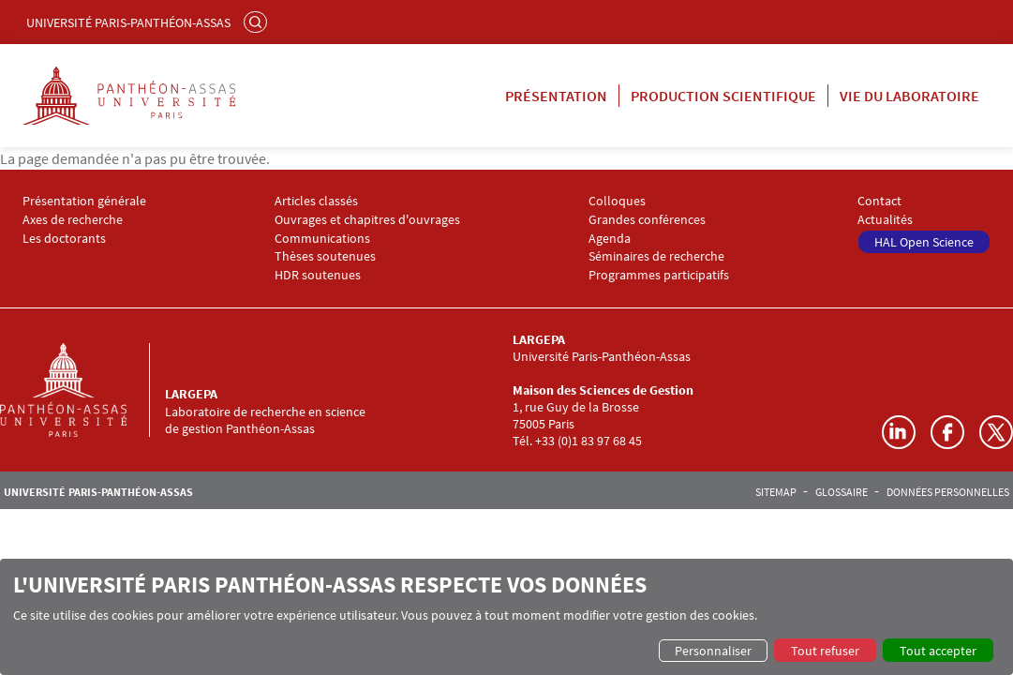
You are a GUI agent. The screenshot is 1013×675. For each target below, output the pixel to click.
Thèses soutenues (325, 256)
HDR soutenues (318, 275)
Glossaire (841, 492)
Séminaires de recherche (656, 256)
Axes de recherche (72, 220)
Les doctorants (64, 239)
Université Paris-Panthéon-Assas (128, 22)
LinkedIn (899, 432)
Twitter (996, 432)
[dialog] (506, 617)
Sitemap (776, 492)
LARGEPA (191, 393)
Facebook (947, 432)
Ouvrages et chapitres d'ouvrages (367, 220)
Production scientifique (723, 95)
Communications (322, 239)
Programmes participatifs (658, 275)
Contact (879, 201)
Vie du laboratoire (909, 95)
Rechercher (257, 21)
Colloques (617, 201)
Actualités (885, 220)
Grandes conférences (647, 220)
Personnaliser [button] (713, 650)
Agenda (609, 239)
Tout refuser (825, 650)
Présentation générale (84, 201)
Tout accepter (938, 650)
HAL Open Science (924, 241)
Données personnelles (947, 492)
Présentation (556, 95)
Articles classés (316, 201)
